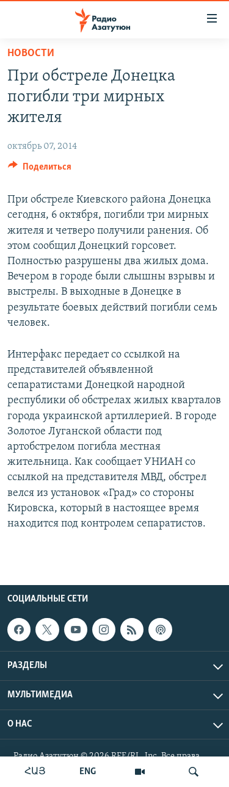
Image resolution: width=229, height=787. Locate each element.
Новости (30, 53)
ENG (87, 772)
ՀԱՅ (35, 772)
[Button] (39, 169)
